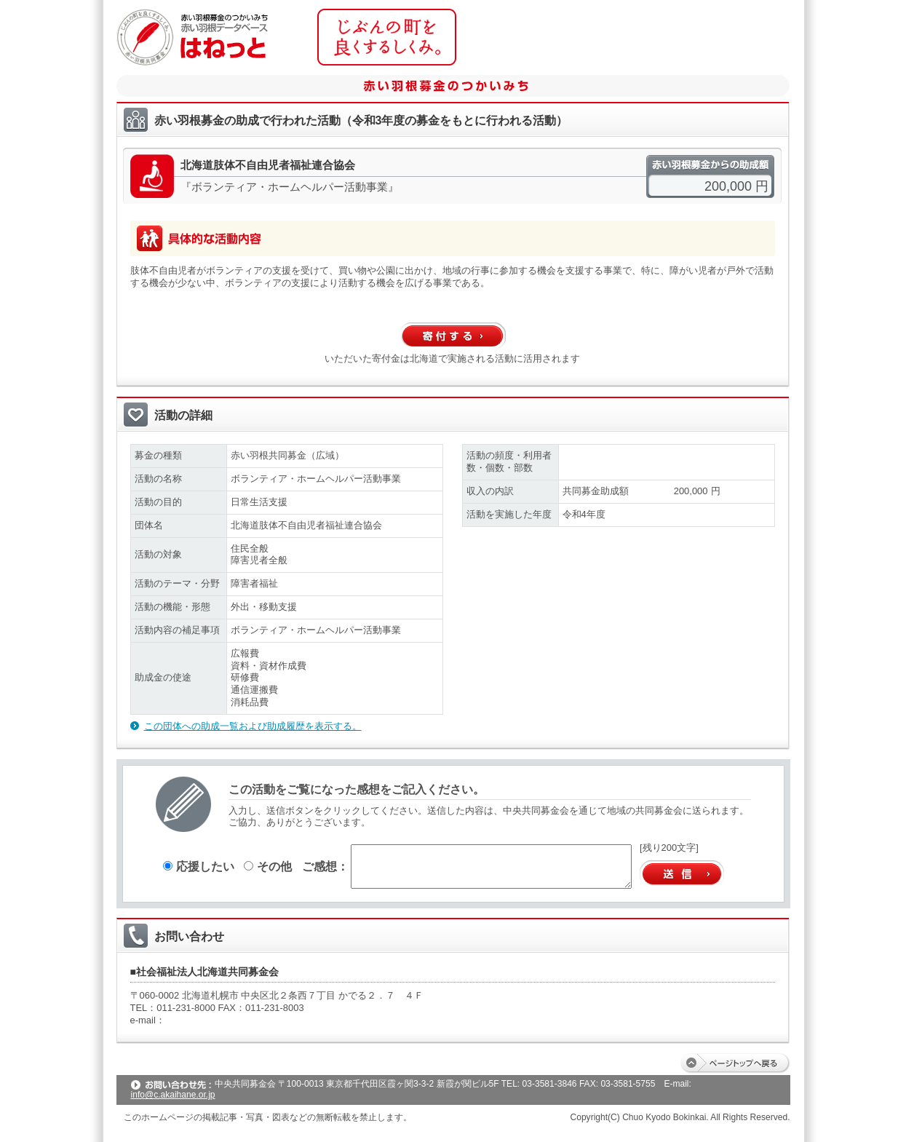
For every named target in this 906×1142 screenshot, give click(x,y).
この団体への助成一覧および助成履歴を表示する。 (253, 726)
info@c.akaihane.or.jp (173, 1095)
